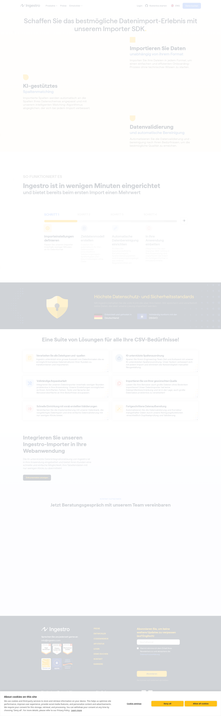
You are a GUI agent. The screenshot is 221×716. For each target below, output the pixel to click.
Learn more (76, 710)
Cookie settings (134, 703)
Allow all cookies (201, 703)
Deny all (167, 703)
